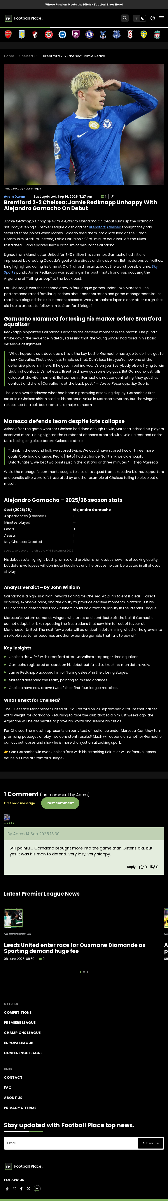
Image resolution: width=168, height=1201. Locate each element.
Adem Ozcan (14, 196)
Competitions (18, 1012)
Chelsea (114, 227)
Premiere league (20, 1022)
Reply (131, 867)
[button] (80, 972)
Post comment (60, 803)
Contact (13, 1077)
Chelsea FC (28, 56)
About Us (13, 1097)
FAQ (7, 1087)
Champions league (22, 1032)
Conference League (23, 1052)
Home (9, 56)
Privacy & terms (20, 1107)
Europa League (18, 1042)
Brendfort (97, 227)
